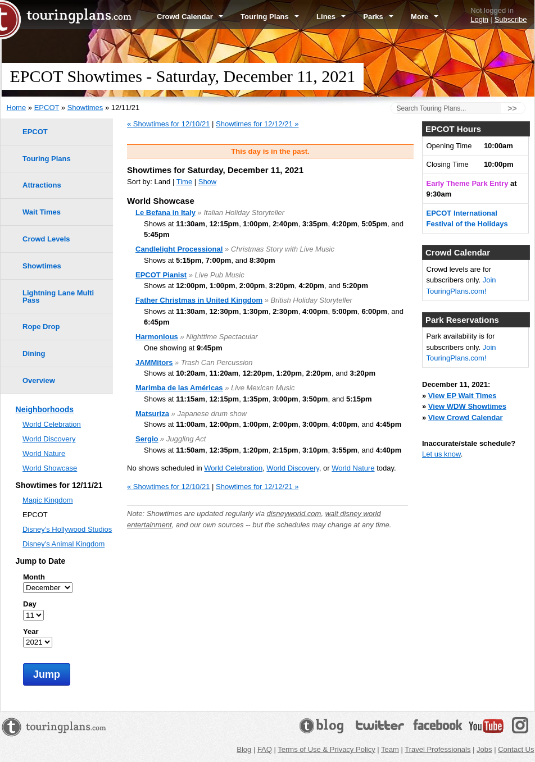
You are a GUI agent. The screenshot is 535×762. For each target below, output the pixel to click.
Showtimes (85, 107)
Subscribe (511, 19)
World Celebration (233, 468)
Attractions (41, 185)
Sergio (146, 439)
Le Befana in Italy (165, 212)
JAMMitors (154, 362)
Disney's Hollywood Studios (67, 529)
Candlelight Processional (179, 249)
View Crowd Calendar (465, 417)
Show (207, 181)
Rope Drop (41, 326)
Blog (244, 749)
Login (479, 19)
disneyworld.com (294, 513)
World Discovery (292, 468)
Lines (331, 16)
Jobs (484, 749)
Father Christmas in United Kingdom (198, 300)
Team (390, 749)
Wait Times (41, 212)
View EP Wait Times (462, 395)
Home (16, 107)
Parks (378, 16)
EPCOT (47, 107)
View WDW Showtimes (467, 406)
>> (511, 108)
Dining (33, 353)
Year (30, 631)
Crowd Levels (46, 239)
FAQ (264, 749)
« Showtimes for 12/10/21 (168, 124)
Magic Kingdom (47, 500)
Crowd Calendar (190, 16)
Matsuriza (152, 413)
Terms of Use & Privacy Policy (326, 749)
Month (34, 577)
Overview (38, 380)
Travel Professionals (437, 749)
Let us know (441, 454)
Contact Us (516, 749)
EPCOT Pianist (161, 275)
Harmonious (156, 336)
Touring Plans (270, 16)
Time (184, 181)
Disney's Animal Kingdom (63, 544)
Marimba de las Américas (179, 388)
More (424, 16)
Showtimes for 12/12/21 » (257, 124)
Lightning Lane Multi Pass (58, 296)
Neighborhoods (45, 409)
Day (30, 604)
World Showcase (49, 468)
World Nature (353, 468)
